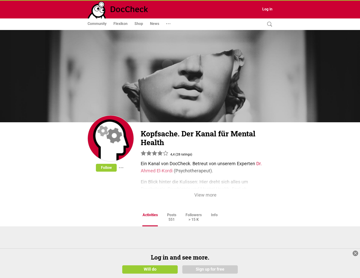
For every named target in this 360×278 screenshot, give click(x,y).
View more (205, 195)
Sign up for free (210, 269)
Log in (267, 9)
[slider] (154, 155)
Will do (150, 269)
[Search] (268, 24)
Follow (106, 167)
